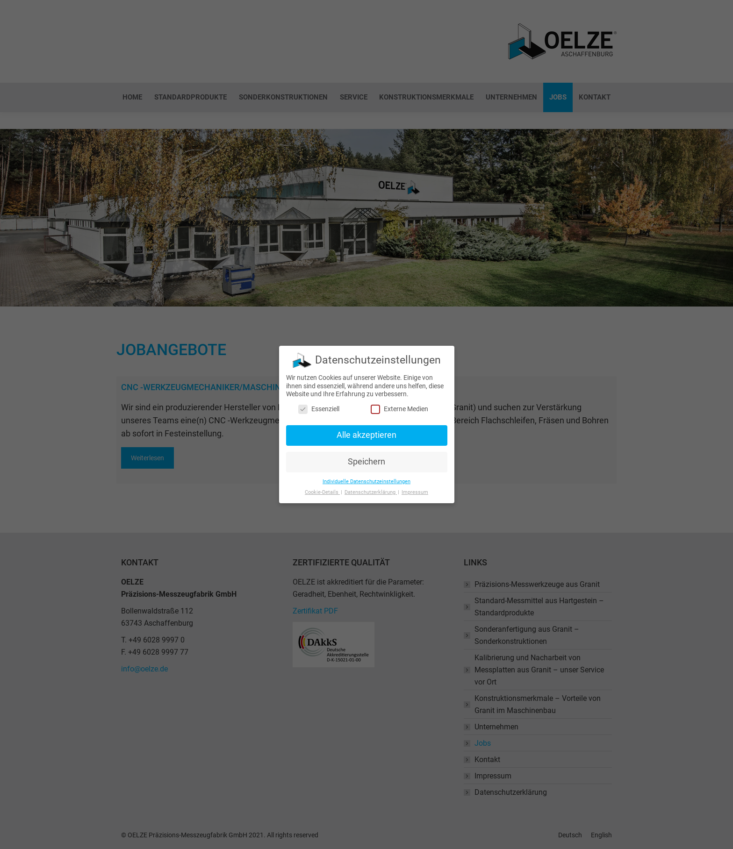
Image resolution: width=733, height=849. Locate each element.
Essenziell (318, 406)
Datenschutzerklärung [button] (371, 489)
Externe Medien (399, 406)
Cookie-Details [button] (322, 489)
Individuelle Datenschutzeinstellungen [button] (366, 479)
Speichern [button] (366, 459)
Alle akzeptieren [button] (366, 432)
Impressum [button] (415, 489)
